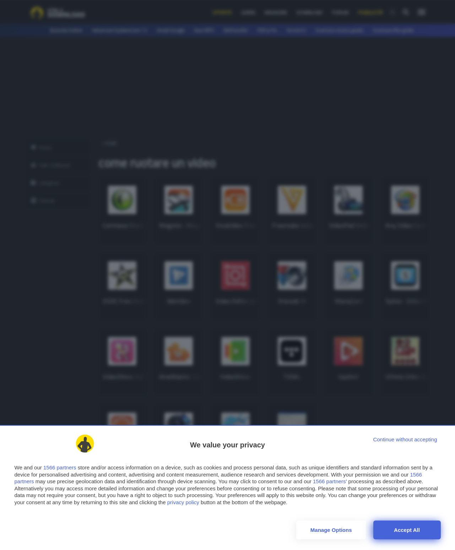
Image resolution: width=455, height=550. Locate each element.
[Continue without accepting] (404, 439)
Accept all (407, 530)
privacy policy (183, 502)
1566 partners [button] (59, 467)
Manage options (331, 530)
